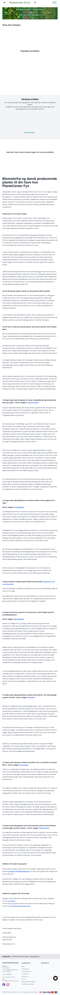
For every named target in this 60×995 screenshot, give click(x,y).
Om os (24, 979)
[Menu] (4, 2)
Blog (23, 966)
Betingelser (25, 969)
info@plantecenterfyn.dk (21, 906)
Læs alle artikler (30, 132)
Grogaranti (25, 974)
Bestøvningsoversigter (29, 981)
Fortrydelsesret (26, 971)
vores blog (11, 901)
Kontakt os (25, 976)
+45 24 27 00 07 (10, 977)
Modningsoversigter (28, 984)
